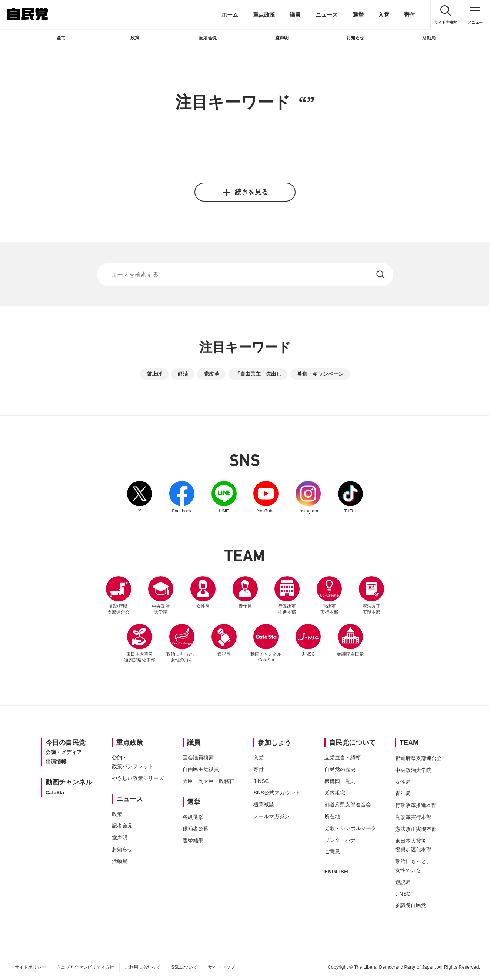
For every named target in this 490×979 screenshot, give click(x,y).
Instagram (308, 497)
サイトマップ (221, 967)
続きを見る (245, 192)
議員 (295, 14)
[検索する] (381, 274)
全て (61, 37)
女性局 (203, 592)
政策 (134, 37)
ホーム (229, 14)
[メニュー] (475, 15)
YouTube (266, 497)
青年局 (245, 592)
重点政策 (264, 14)
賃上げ (154, 374)
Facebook (182, 497)
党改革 (211, 374)
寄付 (409, 14)
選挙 (358, 14)
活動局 (429, 37)
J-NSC (308, 640)
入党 (383, 14)
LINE (224, 497)
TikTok (351, 497)
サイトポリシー (30, 967)
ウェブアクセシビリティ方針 (85, 967)
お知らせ (355, 37)
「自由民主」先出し (258, 374)
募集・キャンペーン (320, 374)
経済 (183, 374)
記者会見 (208, 37)
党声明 (282, 37)
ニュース (327, 14)
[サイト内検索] (245, 274)
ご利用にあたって (142, 967)
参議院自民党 (351, 640)
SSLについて (184, 967)
